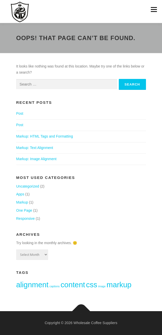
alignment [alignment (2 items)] (32, 284)
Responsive (25, 218)
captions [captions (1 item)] (55, 286)
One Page (24, 210)
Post (19, 113)
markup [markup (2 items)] (119, 284)
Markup (22, 202)
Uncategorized (27, 186)
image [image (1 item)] (102, 286)
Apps (20, 194)
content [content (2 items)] (73, 284)
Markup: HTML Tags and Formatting (44, 136)
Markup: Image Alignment (36, 159)
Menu (153, 9)
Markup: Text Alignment (34, 148)
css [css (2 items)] (91, 284)
